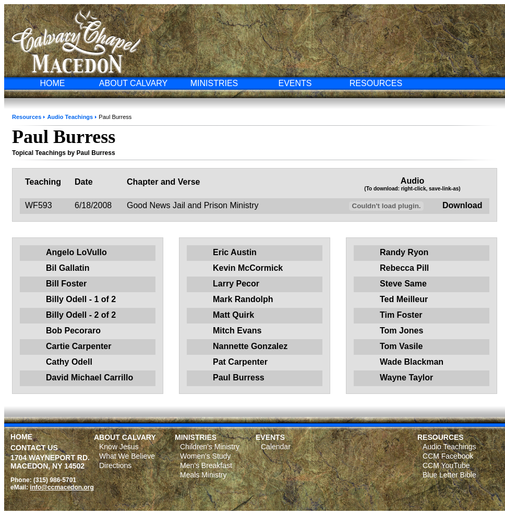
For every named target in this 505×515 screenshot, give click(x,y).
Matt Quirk (233, 314)
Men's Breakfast (206, 465)
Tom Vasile (401, 346)
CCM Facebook (448, 456)
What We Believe (127, 456)
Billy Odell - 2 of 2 (81, 314)
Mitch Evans (237, 330)
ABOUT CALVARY (133, 83)
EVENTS (294, 83)
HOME (52, 83)
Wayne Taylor (406, 377)
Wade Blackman (411, 361)
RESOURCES (376, 83)
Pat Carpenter (240, 361)
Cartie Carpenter (78, 346)
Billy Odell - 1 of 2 (81, 299)
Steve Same (403, 283)
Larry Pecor (236, 283)
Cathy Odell (69, 361)
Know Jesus (118, 446)
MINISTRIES (214, 83)
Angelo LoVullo (76, 252)
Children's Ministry (209, 446)
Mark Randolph (243, 299)
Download (462, 205)
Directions (115, 465)
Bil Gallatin (68, 268)
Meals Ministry (203, 475)
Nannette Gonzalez (250, 346)
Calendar (276, 446)
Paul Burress (238, 377)
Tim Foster (401, 314)
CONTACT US (34, 448)
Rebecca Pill (404, 268)
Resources (26, 117)
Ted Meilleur (404, 299)
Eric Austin (235, 252)
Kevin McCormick (248, 268)
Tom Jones (401, 330)
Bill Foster (66, 283)
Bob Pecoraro (73, 330)
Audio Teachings (70, 117)
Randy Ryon (404, 252)
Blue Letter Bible (449, 475)
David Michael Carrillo (89, 377)
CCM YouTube (446, 465)
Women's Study (205, 456)
